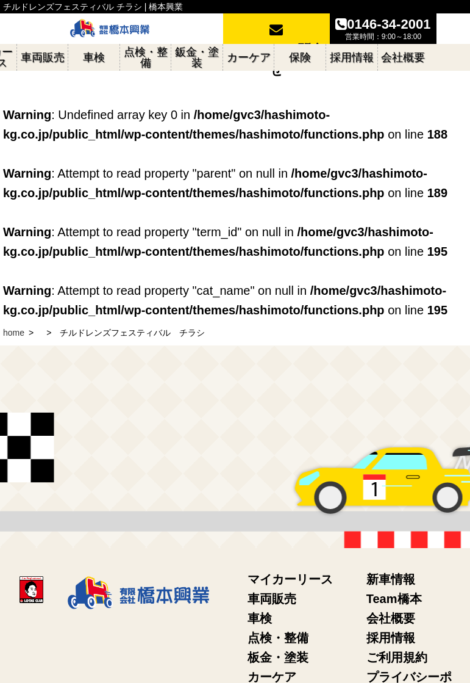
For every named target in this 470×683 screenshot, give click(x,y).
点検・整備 (277, 638)
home (13, 333)
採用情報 (390, 638)
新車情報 (390, 579)
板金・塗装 (277, 657)
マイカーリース (290, 579)
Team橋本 (394, 598)
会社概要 (390, 618)
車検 (259, 618)
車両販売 (271, 598)
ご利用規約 (396, 657)
